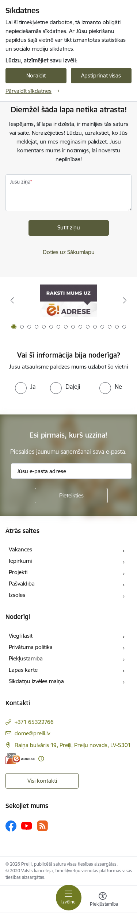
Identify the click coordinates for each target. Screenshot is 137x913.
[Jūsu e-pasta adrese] (71, 471)
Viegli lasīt (21, 635)
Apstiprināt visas (101, 75)
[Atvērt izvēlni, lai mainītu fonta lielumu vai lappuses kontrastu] (102, 900)
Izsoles (17, 594)
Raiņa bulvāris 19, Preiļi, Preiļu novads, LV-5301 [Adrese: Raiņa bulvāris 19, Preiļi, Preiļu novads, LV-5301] (73, 745)
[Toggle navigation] (68, 897)
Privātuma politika (31, 647)
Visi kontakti (42, 780)
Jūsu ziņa (20, 181)
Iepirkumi (20, 560)
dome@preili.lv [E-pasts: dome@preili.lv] (32, 733)
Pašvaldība (22, 583)
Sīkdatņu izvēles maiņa (36, 681)
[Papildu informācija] (41, 758)
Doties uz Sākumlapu (69, 252)
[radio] (25, 386)
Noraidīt (36, 75)
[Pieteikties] (71, 495)
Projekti (18, 572)
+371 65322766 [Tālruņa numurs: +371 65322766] (34, 721)
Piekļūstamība (26, 658)
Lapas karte (23, 669)
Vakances (20, 549)
